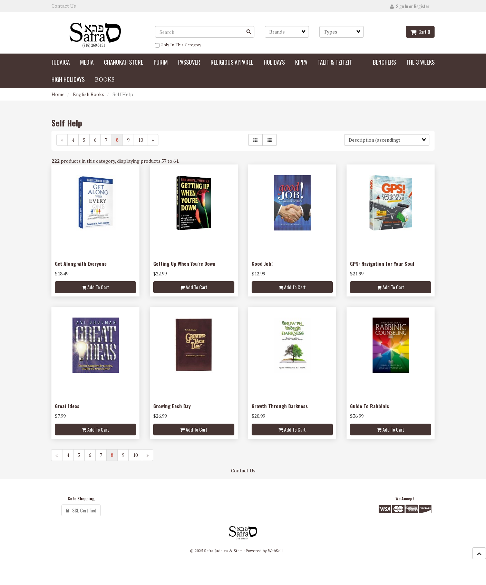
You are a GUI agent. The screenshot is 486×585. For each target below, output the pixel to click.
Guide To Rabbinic (369, 405)
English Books (88, 94)
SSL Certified (81, 510)
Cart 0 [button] (420, 31)
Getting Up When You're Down (184, 263)
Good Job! (262, 263)
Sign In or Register (409, 6)
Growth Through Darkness (280, 405)
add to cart (95, 287)
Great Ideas (67, 405)
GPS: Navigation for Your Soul (382, 263)
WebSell (275, 550)
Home (58, 94)
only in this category (178, 45)
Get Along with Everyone (81, 263)
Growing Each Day (172, 405)
